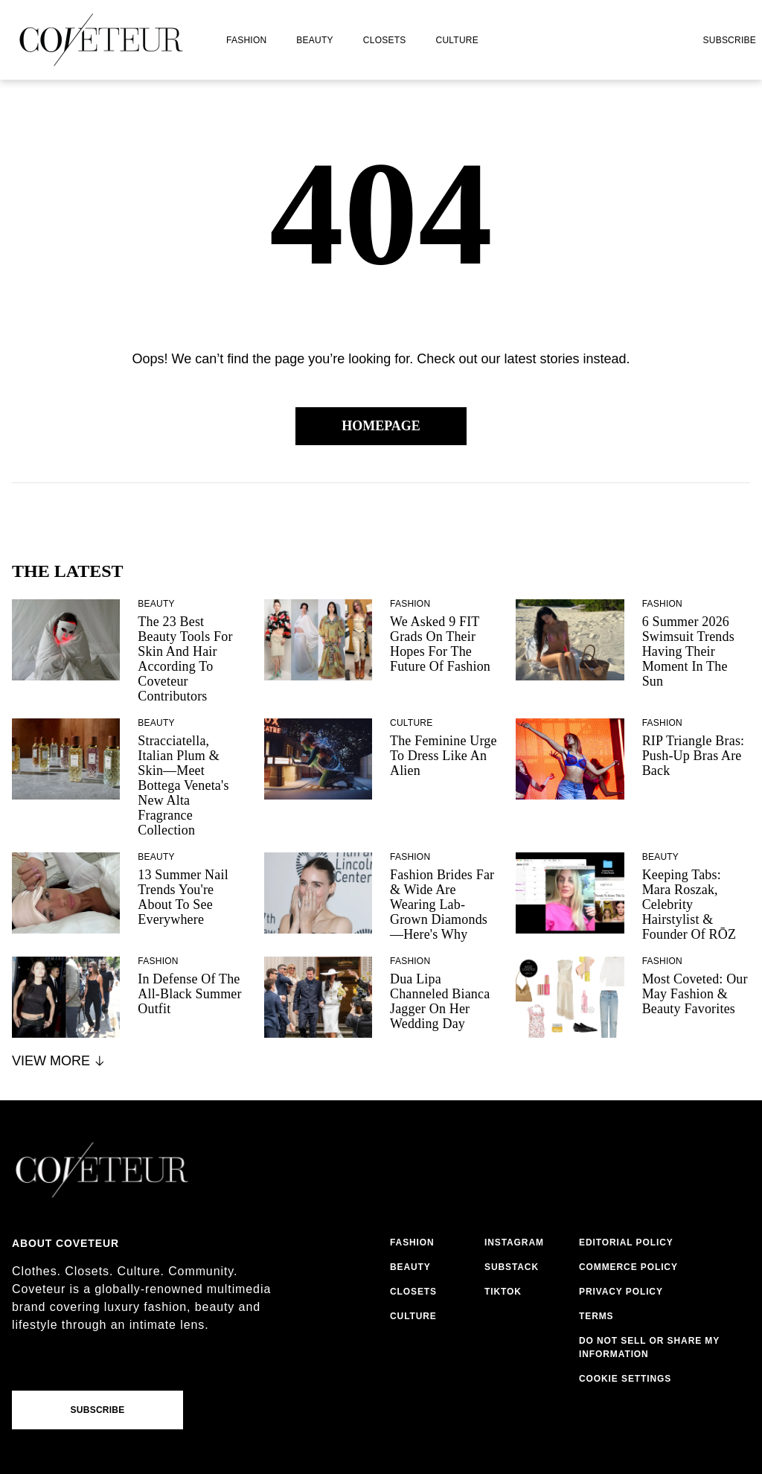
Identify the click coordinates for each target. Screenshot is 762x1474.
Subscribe (729, 40)
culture (457, 40)
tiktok (503, 1291)
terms (596, 1316)
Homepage (381, 425)
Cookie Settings (625, 1379)
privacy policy (621, 1291)
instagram (514, 1242)
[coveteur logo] (101, 40)
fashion (246, 40)
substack (511, 1267)
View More (59, 1061)
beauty (314, 40)
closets (384, 40)
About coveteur (65, 1243)
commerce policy (628, 1267)
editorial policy (626, 1242)
